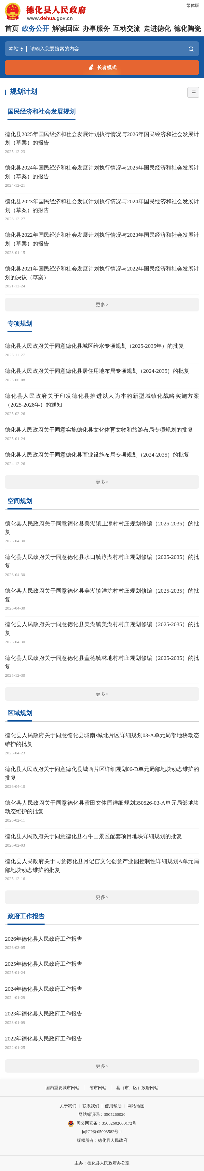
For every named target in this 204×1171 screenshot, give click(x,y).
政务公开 (35, 28)
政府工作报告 (26, 916)
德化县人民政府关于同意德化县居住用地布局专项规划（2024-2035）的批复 (97, 371)
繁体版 (192, 5)
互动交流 (126, 28)
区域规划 (19, 713)
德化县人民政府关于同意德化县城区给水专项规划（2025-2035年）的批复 (94, 346)
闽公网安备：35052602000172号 (102, 1123)
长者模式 (102, 66)
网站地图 (136, 1105)
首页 (12, 28)
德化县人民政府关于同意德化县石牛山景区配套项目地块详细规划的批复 (93, 836)
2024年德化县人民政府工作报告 (43, 989)
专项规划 (19, 323)
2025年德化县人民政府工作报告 (43, 964)
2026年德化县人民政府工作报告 (43, 939)
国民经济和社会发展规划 (41, 111)
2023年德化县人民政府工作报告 (43, 1014)
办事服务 (96, 28)
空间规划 (19, 500)
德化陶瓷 (187, 28)
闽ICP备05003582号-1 (102, 1131)
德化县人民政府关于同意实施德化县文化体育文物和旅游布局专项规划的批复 (99, 430)
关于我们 (68, 1105)
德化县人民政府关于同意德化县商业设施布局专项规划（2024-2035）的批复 (97, 455)
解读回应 (65, 28)
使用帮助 (113, 1105)
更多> (102, 304)
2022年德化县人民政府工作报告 (43, 1039)
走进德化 (157, 28)
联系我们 (90, 1105)
